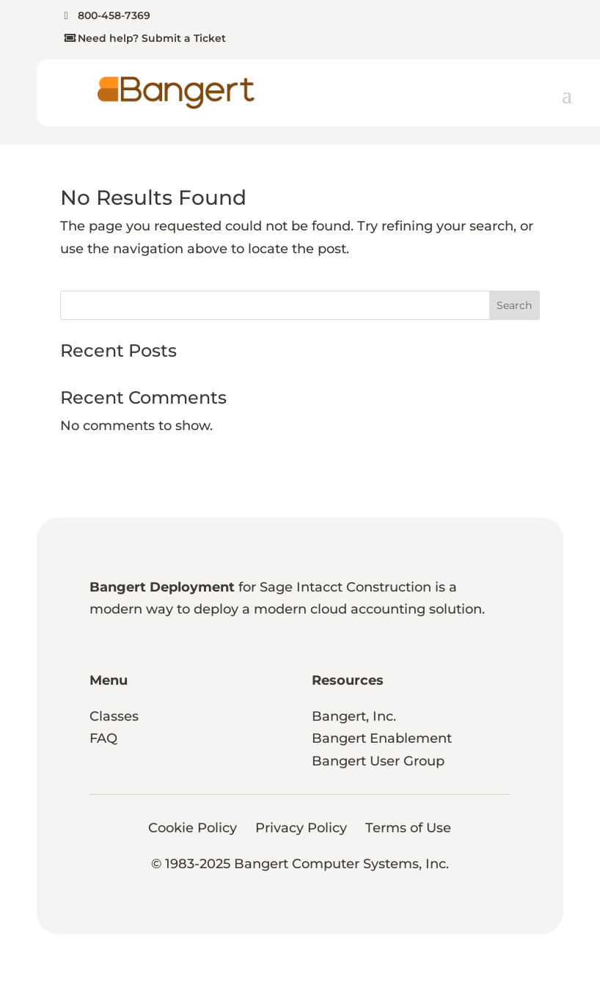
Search (514, 305)
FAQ (103, 738)
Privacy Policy (301, 828)
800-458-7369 (114, 15)
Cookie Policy (192, 828)
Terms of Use (408, 828)
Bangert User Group (378, 761)
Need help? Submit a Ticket (152, 38)
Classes (114, 716)
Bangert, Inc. (354, 716)
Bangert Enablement (382, 738)
